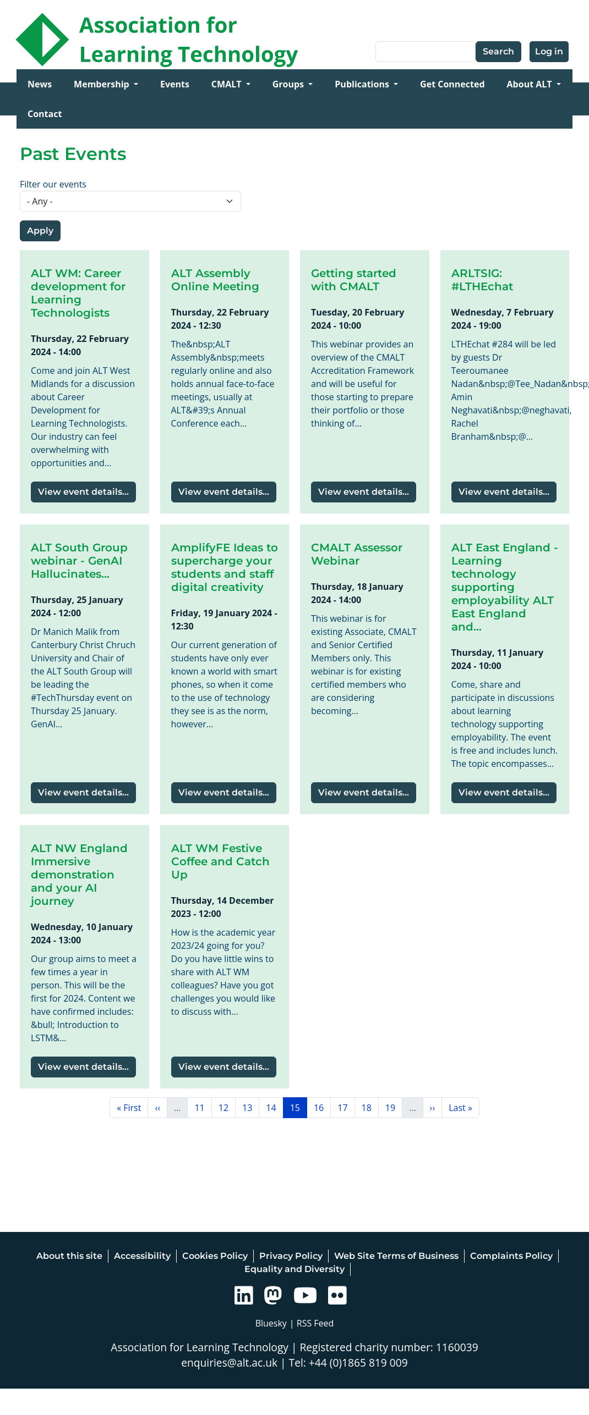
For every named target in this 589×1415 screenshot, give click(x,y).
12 (227, 1107)
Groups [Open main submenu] (289, 84)
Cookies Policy (215, 1256)
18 (370, 1107)
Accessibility (142, 1256)
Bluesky (271, 1323)
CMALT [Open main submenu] (227, 84)
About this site (69, 1256)
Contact (45, 114)
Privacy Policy (291, 1256)
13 (250, 1107)
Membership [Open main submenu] (103, 84)
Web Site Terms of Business (396, 1256)
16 (322, 1107)
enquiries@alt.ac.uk (229, 1362)
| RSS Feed (312, 1323)
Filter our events (53, 184)
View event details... (83, 492)
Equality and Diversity (294, 1269)
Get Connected (452, 84)
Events (174, 84)
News (40, 84)
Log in (549, 51)
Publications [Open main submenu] (363, 84)
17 (346, 1107)
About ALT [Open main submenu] (530, 84)
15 (298, 1107)
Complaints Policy (511, 1256)
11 (202, 1107)
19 (393, 1107)
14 (274, 1107)
